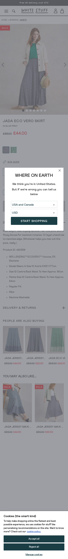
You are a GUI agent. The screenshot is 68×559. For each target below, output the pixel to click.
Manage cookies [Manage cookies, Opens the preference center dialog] (34, 555)
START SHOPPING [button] (34, 221)
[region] (34, 535)
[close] (59, 170)
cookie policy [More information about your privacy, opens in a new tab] (34, 532)
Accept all (33, 539)
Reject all (34, 547)
